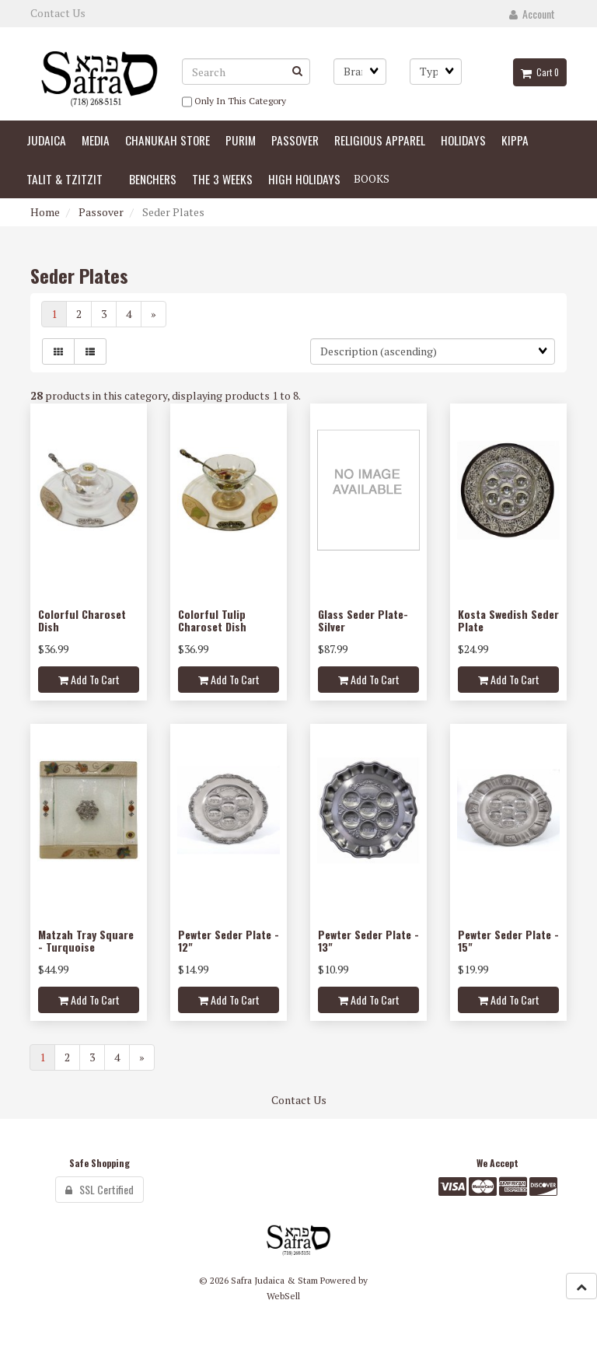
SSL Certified (99, 1189)
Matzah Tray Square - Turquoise (86, 940)
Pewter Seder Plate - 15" (508, 940)
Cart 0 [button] (540, 72)
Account (532, 13)
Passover (101, 211)
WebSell (283, 1296)
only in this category (234, 102)
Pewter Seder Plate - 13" (368, 940)
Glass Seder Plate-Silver (363, 620)
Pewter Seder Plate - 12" (228, 940)
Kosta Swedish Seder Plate (508, 620)
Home (45, 211)
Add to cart (89, 679)
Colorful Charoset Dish (82, 620)
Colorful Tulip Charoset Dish (212, 620)
